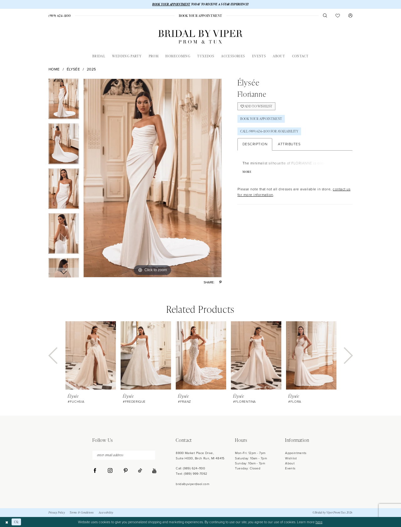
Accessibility (106, 512)
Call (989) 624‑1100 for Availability (269, 131)
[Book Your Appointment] (200, 15)
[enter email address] (123, 455)
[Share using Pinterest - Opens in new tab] (220, 282)
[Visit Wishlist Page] (337, 15)
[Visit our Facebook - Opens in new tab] (95, 471)
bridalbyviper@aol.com (192, 484)
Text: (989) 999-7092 (191, 473)
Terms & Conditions (82, 512)
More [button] (247, 172)
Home (54, 69)
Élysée (73, 69)
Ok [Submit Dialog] (16, 521)
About (289, 463)
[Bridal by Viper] (200, 36)
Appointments (295, 453)
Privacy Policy (57, 512)
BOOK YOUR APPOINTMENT (171, 4)
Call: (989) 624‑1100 (190, 468)
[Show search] (325, 15)
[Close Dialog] (7, 522)
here (318, 521)
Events (290, 468)
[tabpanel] (64, 101)
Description (255, 144)
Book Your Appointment (261, 118)
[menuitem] (59, 15)
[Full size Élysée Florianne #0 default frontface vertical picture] (152, 178)
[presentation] (90, 356)
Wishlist (291, 458)
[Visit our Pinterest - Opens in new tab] (125, 471)
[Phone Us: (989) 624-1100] (59, 15)
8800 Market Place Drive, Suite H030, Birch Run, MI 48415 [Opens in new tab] (200, 455)
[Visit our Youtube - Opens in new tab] (154, 471)
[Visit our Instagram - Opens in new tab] (110, 471)
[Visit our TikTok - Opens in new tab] (140, 471)
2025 (91, 69)
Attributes (289, 144)
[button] (350, 15)
